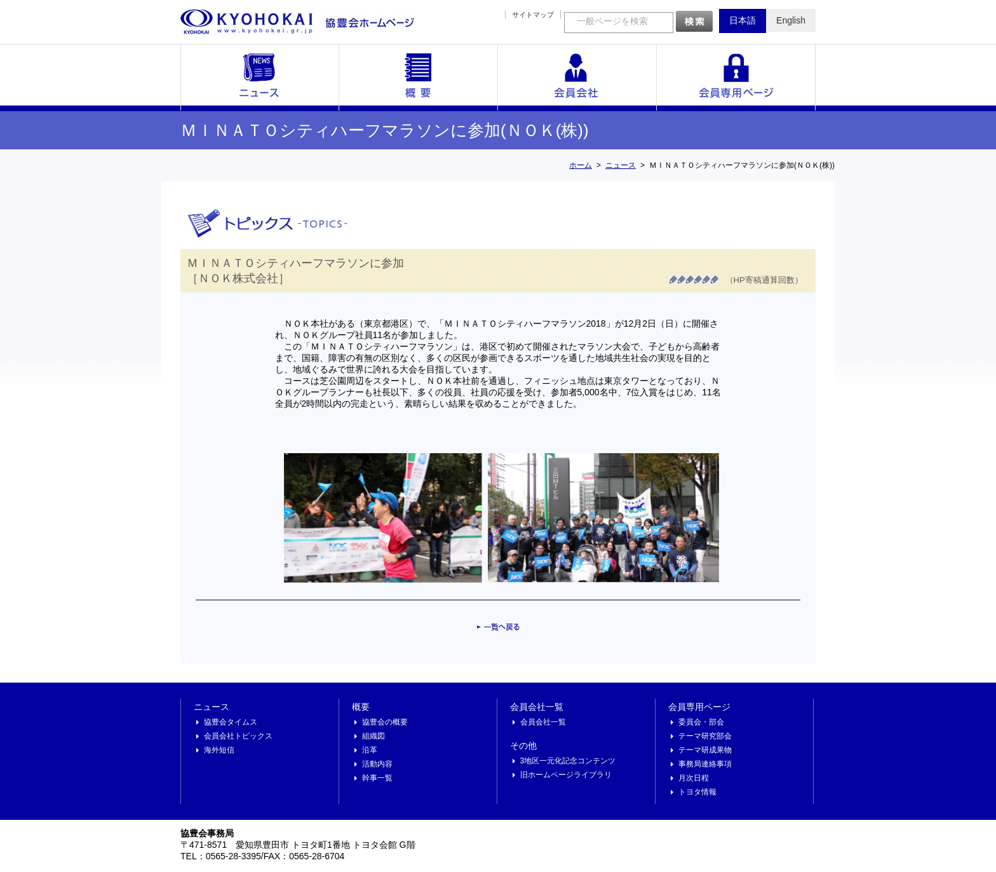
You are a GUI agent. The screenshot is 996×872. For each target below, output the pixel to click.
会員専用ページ (736, 77)
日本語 (742, 20)
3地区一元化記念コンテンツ (568, 760)
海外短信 (219, 750)
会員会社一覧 (577, 77)
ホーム (580, 165)
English (790, 20)
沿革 (369, 750)
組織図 (373, 736)
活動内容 (377, 764)
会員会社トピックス (238, 736)
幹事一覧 (377, 777)
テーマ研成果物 (705, 750)
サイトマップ (533, 14)
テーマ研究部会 (705, 736)
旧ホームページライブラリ (566, 774)
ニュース (259, 77)
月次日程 (693, 777)
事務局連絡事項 (705, 764)
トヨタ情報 (697, 791)
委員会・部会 (701, 722)
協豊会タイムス (230, 722)
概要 (418, 77)
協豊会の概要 (385, 722)
